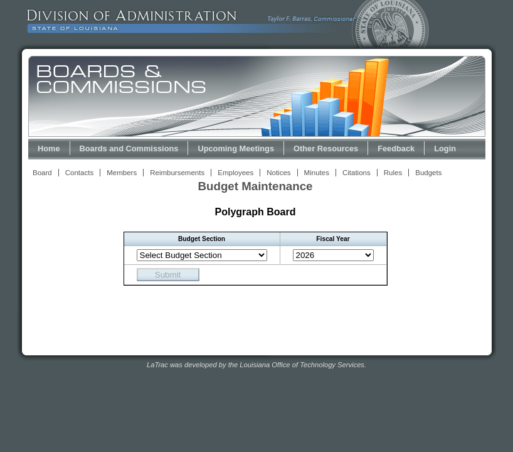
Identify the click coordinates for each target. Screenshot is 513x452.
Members (122, 172)
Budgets (428, 172)
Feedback (396, 148)
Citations (356, 172)
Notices (278, 172)
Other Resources (326, 148)
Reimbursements (177, 172)
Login (445, 148)
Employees (235, 172)
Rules (393, 172)
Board (42, 172)
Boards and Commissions (129, 148)
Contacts (79, 172)
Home (49, 148)
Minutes (316, 172)
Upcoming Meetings (236, 148)
